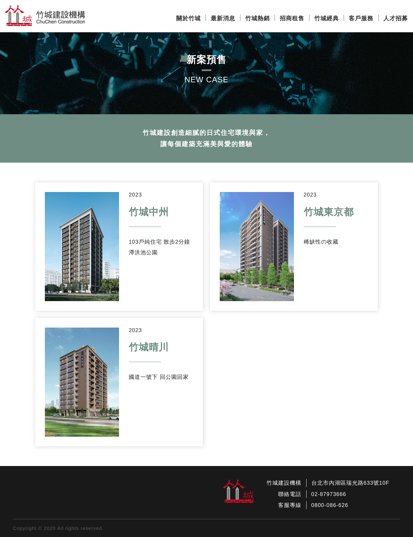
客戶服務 (361, 18)
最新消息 (223, 18)
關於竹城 (188, 18)
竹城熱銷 (257, 18)
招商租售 (292, 18)
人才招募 (395, 18)
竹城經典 (326, 18)
